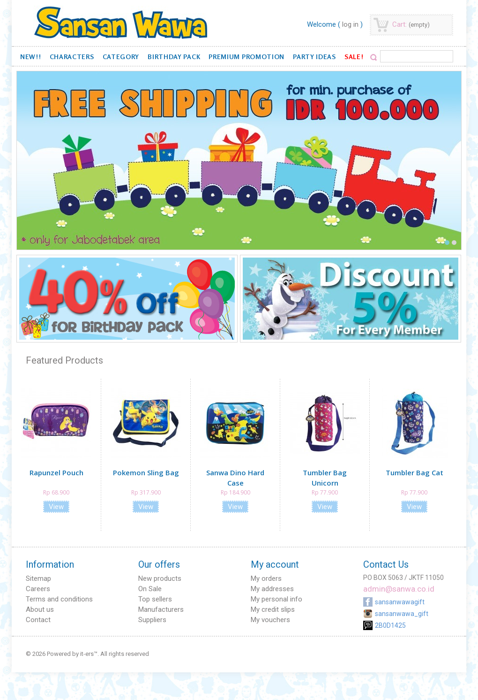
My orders (266, 578)
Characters (72, 57)
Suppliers (152, 620)
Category (121, 57)
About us (40, 609)
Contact (38, 620)
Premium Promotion (246, 57)
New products (159, 578)
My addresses (272, 589)
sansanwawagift (400, 602)
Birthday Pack (174, 57)
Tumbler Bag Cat (414, 472)
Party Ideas (314, 57)
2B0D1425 (390, 625)
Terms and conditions (59, 599)
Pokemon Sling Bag (146, 472)
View (56, 506)
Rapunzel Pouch (56, 472)
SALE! (354, 57)
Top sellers (155, 599)
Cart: (411, 24)
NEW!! (30, 57)
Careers (38, 589)
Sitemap (38, 578)
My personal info (276, 599)
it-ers (87, 653)
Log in (350, 24)
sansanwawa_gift (401, 613)
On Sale (150, 589)
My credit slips (273, 609)
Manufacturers (161, 609)
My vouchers (270, 620)
